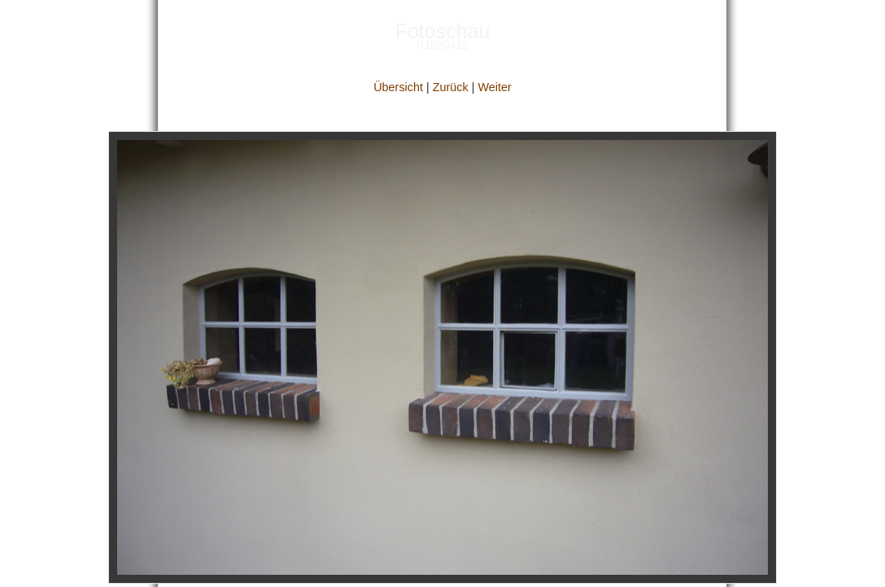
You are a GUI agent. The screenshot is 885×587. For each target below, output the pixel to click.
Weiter (494, 87)
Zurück (451, 87)
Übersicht (398, 87)
